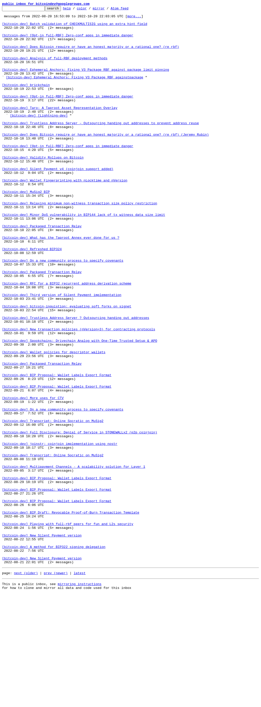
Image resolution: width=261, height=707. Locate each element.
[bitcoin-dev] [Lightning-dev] (39, 137)
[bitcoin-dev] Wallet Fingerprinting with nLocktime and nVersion (64, 215)
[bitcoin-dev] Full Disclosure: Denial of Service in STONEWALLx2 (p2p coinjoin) (79, 517)
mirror (107, 9)
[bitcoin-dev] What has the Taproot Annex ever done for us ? (60, 284)
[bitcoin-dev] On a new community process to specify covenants (62, 311)
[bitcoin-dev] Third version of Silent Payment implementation (61, 352)
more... (134, 18)
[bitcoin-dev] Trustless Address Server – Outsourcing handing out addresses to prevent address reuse (100, 146)
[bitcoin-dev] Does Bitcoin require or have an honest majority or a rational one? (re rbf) (90, 55)
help (75, 9)
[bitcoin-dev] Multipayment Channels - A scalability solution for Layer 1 (73, 559)
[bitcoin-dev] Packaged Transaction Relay (42, 270)
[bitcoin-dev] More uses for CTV (33, 476)
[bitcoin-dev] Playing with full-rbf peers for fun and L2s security (67, 627)
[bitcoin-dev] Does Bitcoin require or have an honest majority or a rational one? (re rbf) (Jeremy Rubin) (105, 160)
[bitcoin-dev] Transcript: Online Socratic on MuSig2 (52, 504)
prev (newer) (56, 685)
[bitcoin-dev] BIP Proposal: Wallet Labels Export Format (56, 449)
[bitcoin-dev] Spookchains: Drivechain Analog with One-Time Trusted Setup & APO (79, 407)
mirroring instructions (79, 697)
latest (80, 685)
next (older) (26, 685)
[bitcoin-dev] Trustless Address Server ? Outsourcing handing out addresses (75, 380)
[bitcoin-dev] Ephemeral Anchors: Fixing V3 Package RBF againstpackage (74, 91)
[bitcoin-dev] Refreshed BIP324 (32, 297)
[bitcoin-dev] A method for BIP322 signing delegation (54, 655)
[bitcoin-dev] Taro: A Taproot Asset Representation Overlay (59, 128)
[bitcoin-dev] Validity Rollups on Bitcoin (43, 188)
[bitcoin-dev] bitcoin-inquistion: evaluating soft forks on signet (66, 366)
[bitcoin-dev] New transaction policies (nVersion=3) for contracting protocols (78, 394)
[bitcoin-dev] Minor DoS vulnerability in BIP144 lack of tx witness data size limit (83, 256)
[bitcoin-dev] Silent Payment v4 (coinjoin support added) (57, 201)
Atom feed (127, 9)
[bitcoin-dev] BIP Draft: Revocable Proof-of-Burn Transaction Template (70, 614)
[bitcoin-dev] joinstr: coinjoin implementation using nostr (59, 531)
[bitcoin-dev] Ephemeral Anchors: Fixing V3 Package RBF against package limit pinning (85, 82)
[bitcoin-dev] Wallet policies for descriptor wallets (54, 421)
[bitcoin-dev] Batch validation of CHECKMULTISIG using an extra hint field (74, 27)
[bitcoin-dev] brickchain (26, 100)
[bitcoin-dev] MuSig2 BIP (26, 229)
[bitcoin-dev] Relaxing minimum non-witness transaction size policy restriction (79, 243)
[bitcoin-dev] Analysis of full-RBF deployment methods (54, 68)
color (90, 9)
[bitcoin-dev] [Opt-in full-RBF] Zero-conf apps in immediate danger (67, 41)
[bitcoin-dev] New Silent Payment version (42, 641)
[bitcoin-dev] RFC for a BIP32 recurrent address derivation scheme (66, 339)
